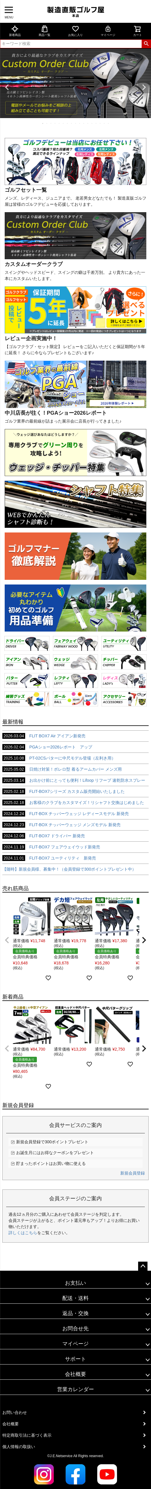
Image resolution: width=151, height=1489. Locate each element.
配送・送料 (75, 1298)
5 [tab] (59, 123)
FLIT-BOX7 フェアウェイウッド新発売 (51, 847)
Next (144, 87)
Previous (7, 87)
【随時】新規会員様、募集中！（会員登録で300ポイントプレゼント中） (69, 869)
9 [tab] (75, 123)
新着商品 (15, 31)
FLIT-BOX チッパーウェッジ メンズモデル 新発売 (61, 825)
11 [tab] (84, 123)
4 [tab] (55, 123)
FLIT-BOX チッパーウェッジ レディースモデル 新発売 (65, 814)
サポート (75, 1359)
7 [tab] (67, 123)
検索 (146, 44)
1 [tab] (43, 123)
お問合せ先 (75, 1328)
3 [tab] (51, 123)
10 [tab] (79, 123)
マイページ (108, 31)
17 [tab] (108, 123)
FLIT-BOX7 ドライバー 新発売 (43, 836)
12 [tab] (88, 123)
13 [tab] (92, 123)
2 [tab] (47, 123)
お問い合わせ (14, 1412)
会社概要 (75, 1374)
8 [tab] (71, 123)
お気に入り (75, 31)
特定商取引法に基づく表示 (27, 1435)
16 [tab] (104, 123)
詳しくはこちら (22, 1232)
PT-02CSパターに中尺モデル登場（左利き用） (59, 758)
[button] (7, 940)
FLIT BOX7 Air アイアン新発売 (43, 736)
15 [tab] (100, 123)
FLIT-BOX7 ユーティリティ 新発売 (49, 858)
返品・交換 (75, 1313)
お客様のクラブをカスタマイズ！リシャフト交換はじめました (73, 802)
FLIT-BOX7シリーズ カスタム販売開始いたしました (63, 791)
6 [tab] (63, 123)
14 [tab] (96, 123)
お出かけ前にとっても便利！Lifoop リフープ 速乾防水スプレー (73, 780)
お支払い (75, 1283)
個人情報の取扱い (18, 1446)
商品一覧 (44, 31)
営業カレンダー (75, 1389)
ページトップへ (142, 1266)
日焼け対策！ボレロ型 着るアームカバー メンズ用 (62, 769)
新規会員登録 (132, 1173)
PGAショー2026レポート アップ (47, 747)
